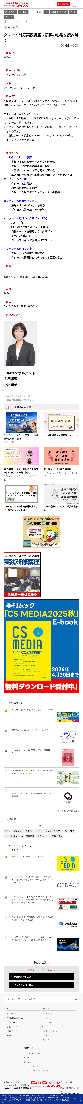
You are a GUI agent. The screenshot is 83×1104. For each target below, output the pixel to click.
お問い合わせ (12, 1031)
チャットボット (11, 836)
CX (65, 831)
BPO (72, 831)
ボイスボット (43, 836)
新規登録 (63, 4)
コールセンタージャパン (33, 1053)
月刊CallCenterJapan (15, 1018)
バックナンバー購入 (23, 985)
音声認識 (30, 836)
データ (73, 12)
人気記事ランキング (17, 703)
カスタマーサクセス (59, 12)
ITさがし (27, 1062)
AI (22, 836)
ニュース (8, 17)
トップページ (12, 1014)
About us (10, 1035)
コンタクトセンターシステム (48, 831)
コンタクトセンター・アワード (36, 1071)
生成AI (7, 831)
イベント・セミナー (21, 21)
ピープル (22, 12)
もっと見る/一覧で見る (68, 810)
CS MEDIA (11, 1022)
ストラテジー (10, 12)
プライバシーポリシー (52, 1100)
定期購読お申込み (22, 977)
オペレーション (36, 12)
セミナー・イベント (14, 1027)
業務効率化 (57, 836)
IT (46, 12)
